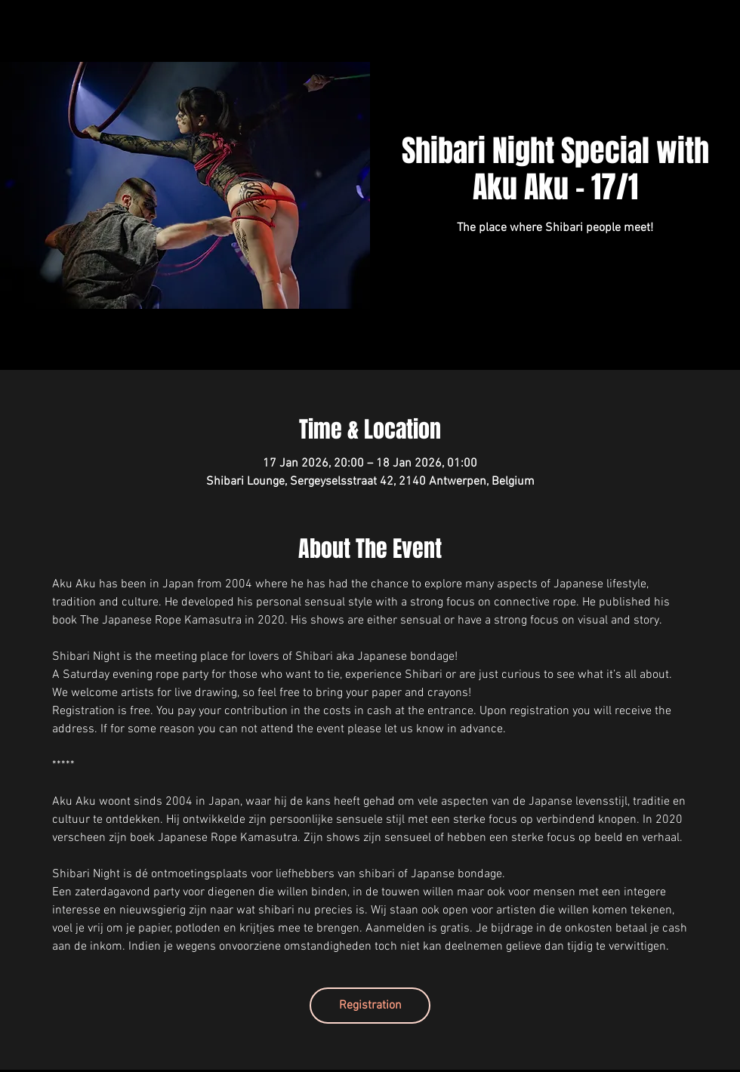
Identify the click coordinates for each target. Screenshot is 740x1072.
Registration (370, 1005)
